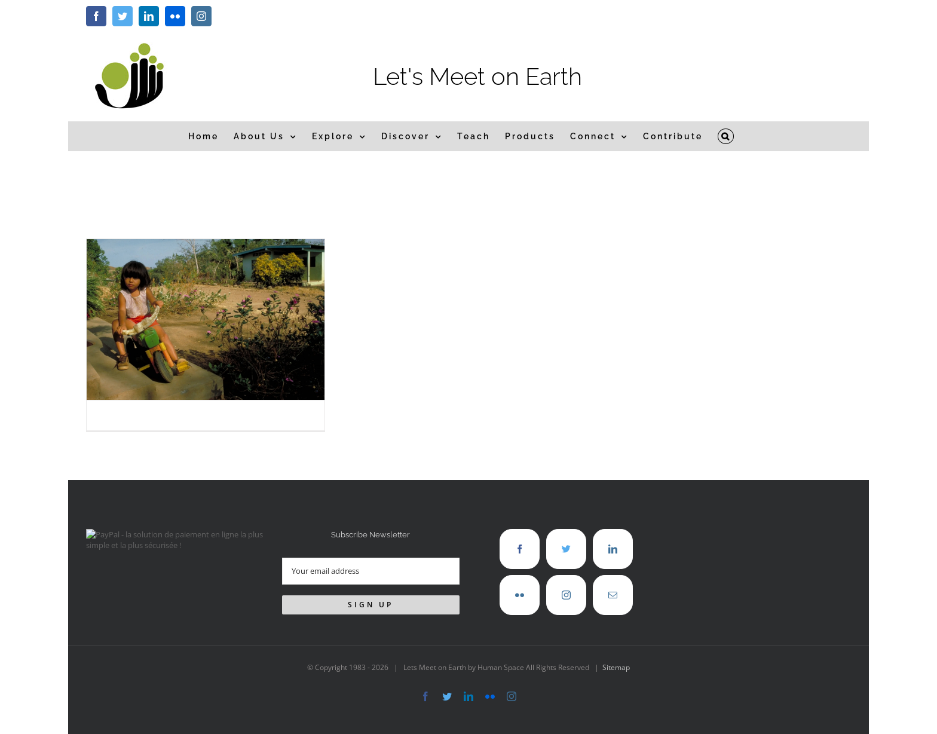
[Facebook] (520, 549)
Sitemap (616, 667)
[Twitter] (566, 549)
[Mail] (613, 595)
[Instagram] (566, 595)
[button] (726, 136)
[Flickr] (520, 595)
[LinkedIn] (613, 549)
